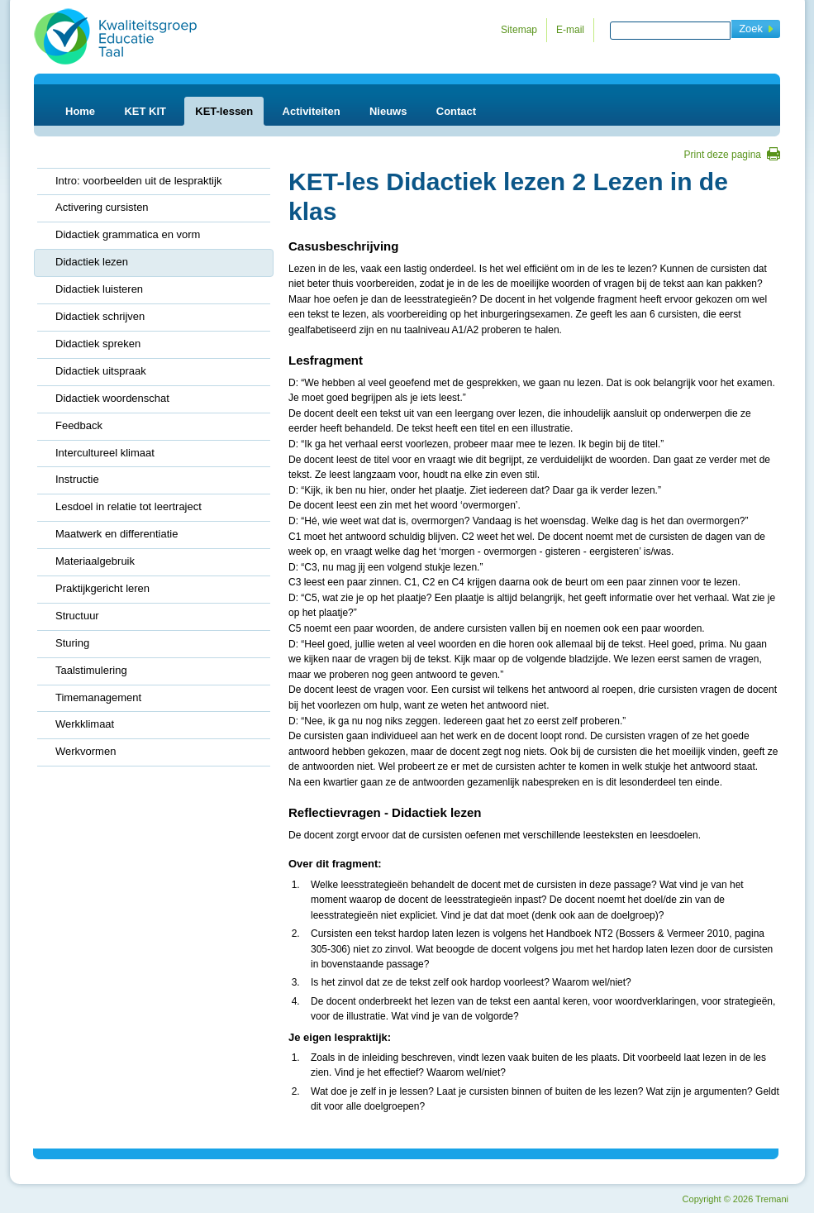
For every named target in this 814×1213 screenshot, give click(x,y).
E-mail (570, 30)
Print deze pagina (722, 154)
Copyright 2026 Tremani (735, 1199)
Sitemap (519, 30)
